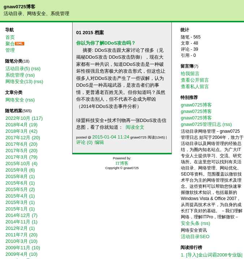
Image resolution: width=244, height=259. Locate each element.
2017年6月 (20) (21, 144)
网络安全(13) (18, 81)
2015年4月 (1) (20, 196)
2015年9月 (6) (20, 170)
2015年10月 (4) (21, 163)
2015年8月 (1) (20, 176)
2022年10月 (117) (24, 118)
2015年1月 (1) (20, 209)
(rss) (35, 68)
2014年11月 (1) (21, 221)
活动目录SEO (195, 236)
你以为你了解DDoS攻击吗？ (106, 43)
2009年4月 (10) (21, 254)
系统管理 (14, 75)
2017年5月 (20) (21, 150)
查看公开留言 (195, 80)
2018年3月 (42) (21, 131)
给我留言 (190, 73)
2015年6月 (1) (20, 183)
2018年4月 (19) (21, 124)
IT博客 (122, 163)
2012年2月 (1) (20, 228)
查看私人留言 (195, 86)
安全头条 (190, 223)
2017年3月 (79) (21, 157)
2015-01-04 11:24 (111, 137)
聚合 (10, 43)
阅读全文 (135, 127)
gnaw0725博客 (19, 6)
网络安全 (14, 100)
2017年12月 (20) (22, 137)
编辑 (99, 142)
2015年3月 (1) (20, 202)
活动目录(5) (17, 68)
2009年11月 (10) (22, 247)
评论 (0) (84, 142)
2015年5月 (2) (20, 189)
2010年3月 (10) (21, 241)
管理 (10, 50)
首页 (10, 37)
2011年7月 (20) (21, 234)
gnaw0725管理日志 (201, 124)
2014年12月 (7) (21, 215)
